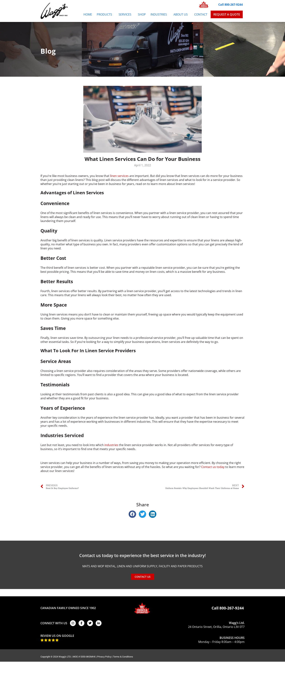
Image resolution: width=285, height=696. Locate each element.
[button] (132, 514)
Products (105, 14)
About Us (181, 14)
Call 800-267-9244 (230, 5)
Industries (160, 14)
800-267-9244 (231, 608)
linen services (119, 176)
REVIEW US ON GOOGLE (57, 636)
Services (126, 14)
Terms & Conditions (123, 656)
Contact (200, 14)
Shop (142, 14)
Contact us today (213, 467)
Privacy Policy (104, 656)
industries (111, 445)
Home (87, 14)
